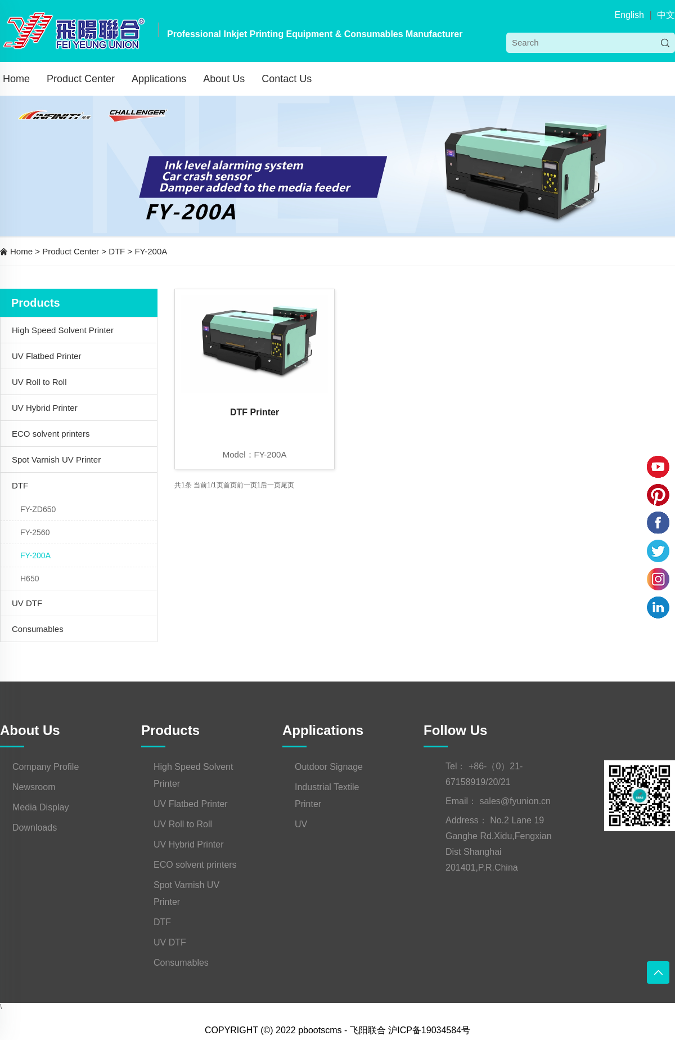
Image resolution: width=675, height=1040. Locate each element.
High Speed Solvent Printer (63, 330)
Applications (159, 78)
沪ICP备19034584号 (429, 1030)
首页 (230, 485)
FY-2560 (35, 532)
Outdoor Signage (329, 767)
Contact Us (287, 78)
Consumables (38, 629)
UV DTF (27, 603)
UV (301, 824)
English (629, 15)
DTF (117, 251)
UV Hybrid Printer (45, 408)
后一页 (270, 485)
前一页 (247, 485)
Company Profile (45, 767)
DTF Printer (254, 412)
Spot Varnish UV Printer (56, 459)
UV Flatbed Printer (46, 356)
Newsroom (33, 787)
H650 (29, 578)
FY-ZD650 (38, 509)
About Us (224, 78)
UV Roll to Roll (39, 382)
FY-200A (150, 251)
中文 (666, 15)
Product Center (81, 78)
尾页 (287, 485)
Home (16, 78)
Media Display (40, 807)
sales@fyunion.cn (515, 801)
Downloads (34, 827)
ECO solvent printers (50, 433)
